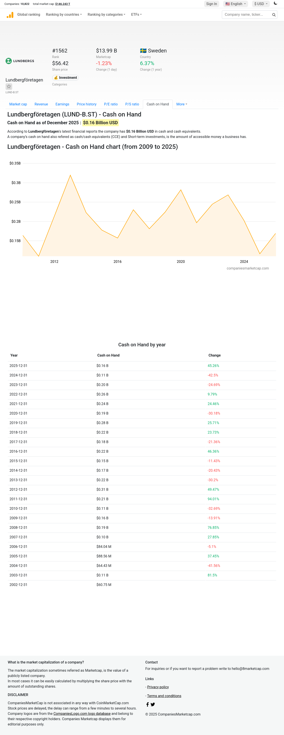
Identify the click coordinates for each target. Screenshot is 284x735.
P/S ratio (132, 104)
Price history (87, 104)
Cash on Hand (158, 104)
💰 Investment (65, 78)
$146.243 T (62, 4)
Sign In (211, 4)
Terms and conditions (164, 696)
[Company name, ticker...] (249, 14)
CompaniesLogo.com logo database (81, 714)
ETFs (135, 14)
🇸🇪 (153, 51)
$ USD (259, 4)
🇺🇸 (234, 4)
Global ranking (28, 14)
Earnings (62, 104)
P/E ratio (111, 104)
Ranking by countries (62, 14)
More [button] (180, 104)
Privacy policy (158, 687)
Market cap (18, 104)
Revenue (41, 104)
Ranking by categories (105, 14)
